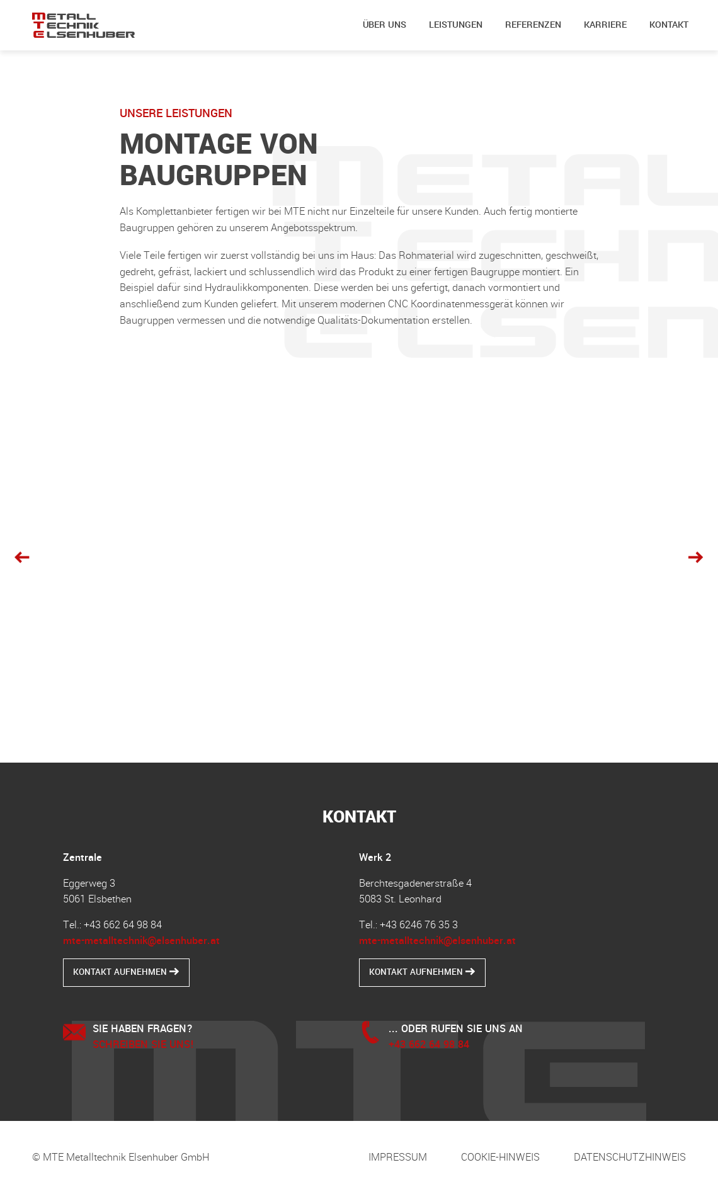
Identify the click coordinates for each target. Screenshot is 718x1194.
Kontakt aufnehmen (126, 972)
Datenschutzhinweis (630, 1157)
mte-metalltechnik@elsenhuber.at (141, 940)
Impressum (397, 1157)
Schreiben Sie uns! (143, 1044)
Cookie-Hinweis (500, 1157)
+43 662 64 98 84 (429, 1044)
